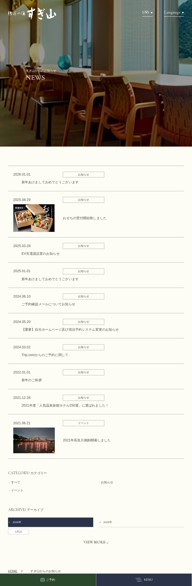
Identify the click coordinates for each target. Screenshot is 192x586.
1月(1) (18, 531)
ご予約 (48, 580)
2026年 (15, 522)
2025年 (105, 522)
